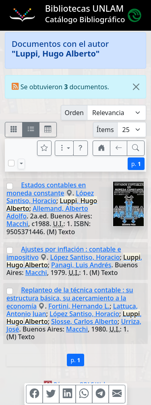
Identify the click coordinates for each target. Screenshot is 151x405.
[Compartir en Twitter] (50, 394)
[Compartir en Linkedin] (67, 394)
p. (136, 164)
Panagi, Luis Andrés (81, 264)
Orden (74, 112)
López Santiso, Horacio (50, 197)
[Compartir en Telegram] (100, 394)
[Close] (136, 87)
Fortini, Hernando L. (79, 306)
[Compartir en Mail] (116, 394)
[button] (80, 148)
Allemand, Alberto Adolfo (47, 212)
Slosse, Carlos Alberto (84, 321)
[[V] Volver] (119, 148)
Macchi (17, 223)
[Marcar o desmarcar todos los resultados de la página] (11, 163)
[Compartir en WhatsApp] (83, 394)
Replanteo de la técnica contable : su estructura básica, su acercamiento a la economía (69, 297)
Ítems (105, 129)
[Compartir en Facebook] (34, 394)
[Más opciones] (64, 148)
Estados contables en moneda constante (46, 188)
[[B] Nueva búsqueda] (136, 148)
